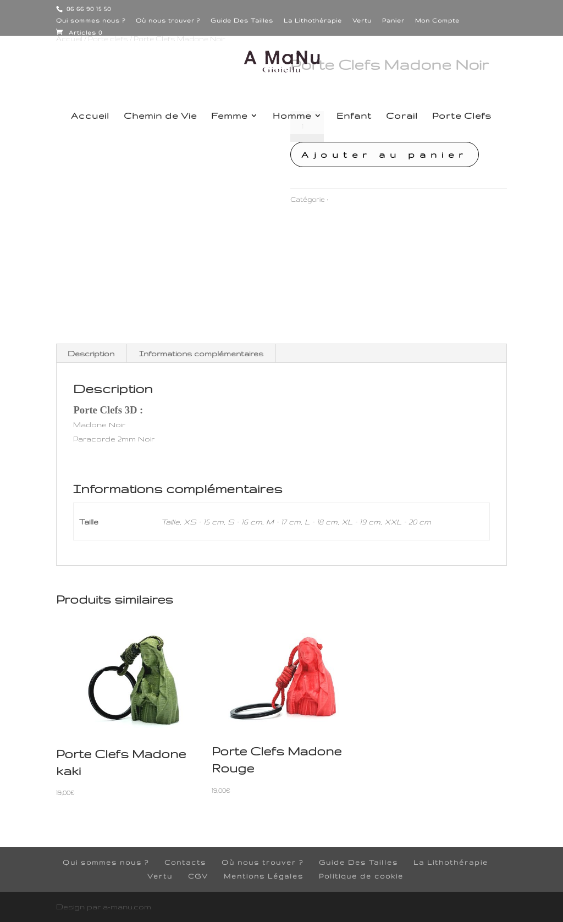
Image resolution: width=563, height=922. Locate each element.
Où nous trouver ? (168, 20)
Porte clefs (349, 199)
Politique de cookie (361, 876)
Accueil (90, 116)
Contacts (185, 862)
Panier (393, 20)
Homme (292, 116)
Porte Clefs (462, 116)
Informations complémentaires (201, 353)
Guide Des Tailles (242, 20)
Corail (402, 116)
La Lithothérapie (313, 20)
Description (91, 353)
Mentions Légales (263, 876)
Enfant (354, 116)
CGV (198, 876)
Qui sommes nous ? (90, 20)
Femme (229, 116)
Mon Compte (437, 20)
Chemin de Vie (160, 116)
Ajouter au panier (384, 154)
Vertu (362, 20)
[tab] (91, 353)
